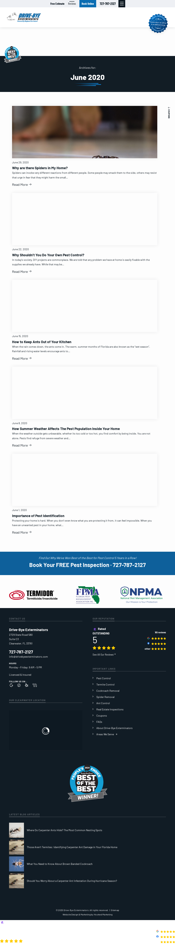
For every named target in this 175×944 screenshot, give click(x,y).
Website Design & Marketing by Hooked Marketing (87, 914)
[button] (121, 3)
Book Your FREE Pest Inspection (69, 564)
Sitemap (115, 910)
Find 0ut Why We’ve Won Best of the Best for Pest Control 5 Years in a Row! (88, 558)
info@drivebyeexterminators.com (28, 656)
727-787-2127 (108, 4)
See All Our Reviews (104, 654)
